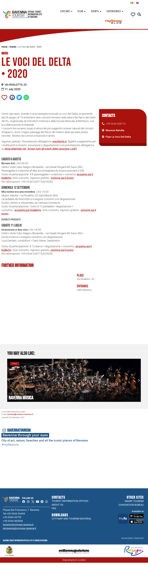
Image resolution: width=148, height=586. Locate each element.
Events (96, 11)
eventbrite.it (59, 141)
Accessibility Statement (132, 543)
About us (57, 504)
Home (4, 47)
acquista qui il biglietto (28, 210)
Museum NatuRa (115, 130)
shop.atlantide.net (15, 148)
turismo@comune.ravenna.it (20, 414)
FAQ (54, 508)
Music (4, 53)
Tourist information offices (70, 501)
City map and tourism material (71, 518)
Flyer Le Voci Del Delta (118, 136)
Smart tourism (134, 501)
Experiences (115, 11)
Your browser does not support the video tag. (65, 455)
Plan (82, 11)
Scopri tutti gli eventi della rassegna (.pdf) (52, 148)
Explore (66, 11)
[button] (139, 14)
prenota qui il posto (62, 177)
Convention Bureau (131, 504)
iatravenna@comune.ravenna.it (19, 532)
